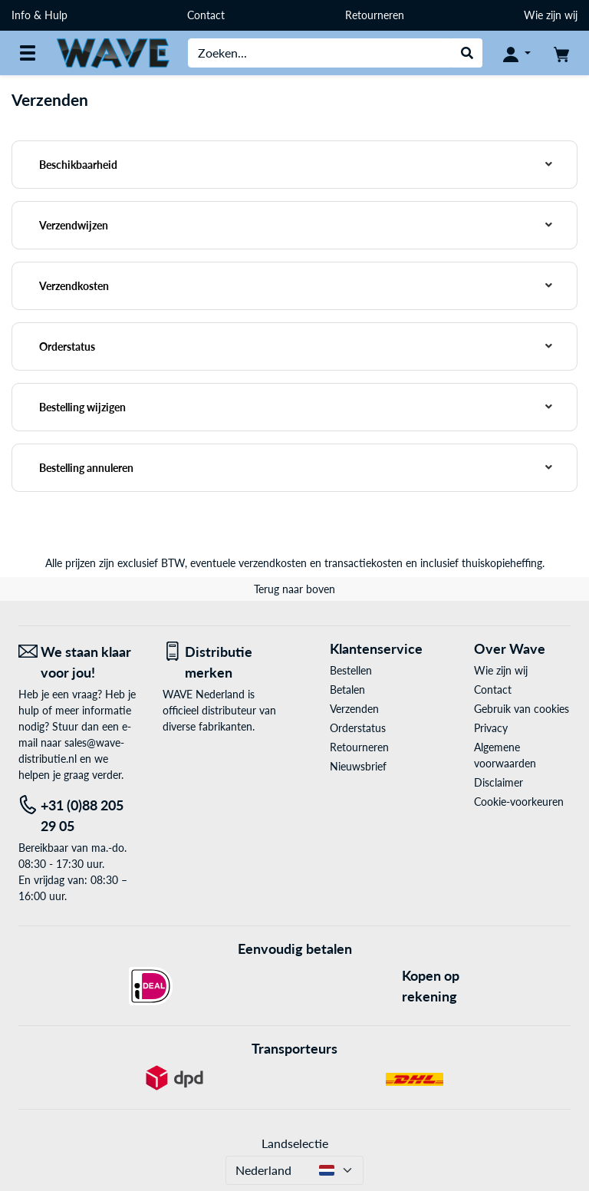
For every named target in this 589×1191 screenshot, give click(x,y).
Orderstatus (67, 346)
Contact (206, 14)
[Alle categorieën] (28, 53)
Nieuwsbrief (358, 766)
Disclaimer (498, 782)
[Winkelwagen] (561, 53)
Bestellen (351, 670)
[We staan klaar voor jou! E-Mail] (79, 662)
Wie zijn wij (550, 14)
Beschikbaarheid (78, 164)
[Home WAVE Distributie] (112, 51)
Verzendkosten (74, 285)
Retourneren (374, 14)
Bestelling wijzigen (82, 407)
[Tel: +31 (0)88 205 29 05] (79, 815)
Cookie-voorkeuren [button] (519, 801)
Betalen (347, 689)
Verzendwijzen (73, 225)
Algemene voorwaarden (505, 755)
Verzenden (354, 708)
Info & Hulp (39, 14)
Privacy (491, 727)
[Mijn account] (517, 53)
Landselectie (295, 1143)
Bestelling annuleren (86, 467)
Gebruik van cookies (521, 708)
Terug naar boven (294, 589)
